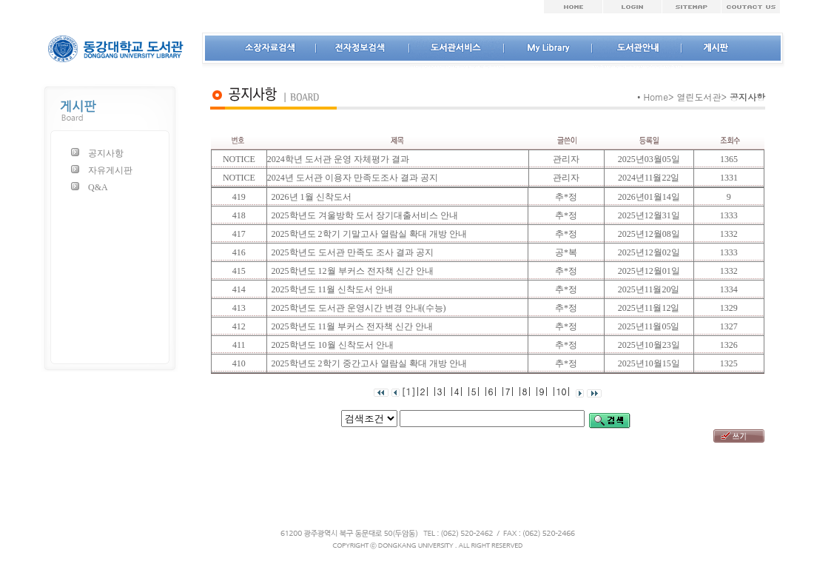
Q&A (98, 187)
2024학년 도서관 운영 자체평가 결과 (338, 159)
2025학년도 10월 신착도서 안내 (330, 345)
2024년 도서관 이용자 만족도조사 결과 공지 (352, 177)
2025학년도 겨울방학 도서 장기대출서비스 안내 (362, 215)
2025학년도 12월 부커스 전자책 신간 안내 (350, 271)
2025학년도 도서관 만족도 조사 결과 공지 (350, 252)
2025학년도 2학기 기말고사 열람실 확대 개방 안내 (367, 234)
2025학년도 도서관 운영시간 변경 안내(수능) (356, 308)
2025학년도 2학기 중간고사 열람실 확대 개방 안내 (367, 363)
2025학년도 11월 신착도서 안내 (330, 289)
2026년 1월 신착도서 (309, 197)
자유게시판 (110, 170)
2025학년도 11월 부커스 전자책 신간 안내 (350, 326)
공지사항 (106, 153)
